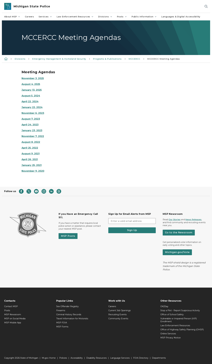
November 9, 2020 (33, 171)
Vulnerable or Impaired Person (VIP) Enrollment (178, 320)
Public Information (144, 16)
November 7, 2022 (33, 136)
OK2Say (164, 306)
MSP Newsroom (12, 314)
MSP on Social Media (14, 318)
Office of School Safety (172, 314)
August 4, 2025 (31, 84)
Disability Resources (96, 358)
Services (45, 16)
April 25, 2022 (30, 147)
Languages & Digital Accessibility (180, 16)
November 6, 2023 (33, 113)
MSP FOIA (61, 322)
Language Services (120, 358)
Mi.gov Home (49, 358)
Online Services (168, 333)
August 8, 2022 (31, 142)
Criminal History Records (68, 314)
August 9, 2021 (31, 153)
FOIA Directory (140, 358)
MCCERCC (134, 59)
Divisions (105, 16)
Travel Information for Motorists (72, 318)
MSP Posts (68, 236)
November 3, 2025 (33, 78)
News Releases (193, 219)
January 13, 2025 (32, 90)
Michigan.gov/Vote (177, 252)
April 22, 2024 (30, 101)
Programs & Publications (107, 59)
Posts (122, 16)
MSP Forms (62, 326)
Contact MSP (11, 306)
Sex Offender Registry (67, 306)
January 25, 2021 (32, 165)
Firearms (60, 310)
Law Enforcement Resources (75, 16)
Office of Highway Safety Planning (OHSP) (182, 329)
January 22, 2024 (32, 107)
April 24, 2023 (30, 124)
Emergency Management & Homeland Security (59, 59)
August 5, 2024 (31, 95)
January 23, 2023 (32, 130)
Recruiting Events (117, 314)
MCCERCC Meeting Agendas (163, 59)
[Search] (206, 6)
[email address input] (132, 221)
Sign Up (132, 230)
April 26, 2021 (30, 159)
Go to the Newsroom (178, 232)
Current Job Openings (119, 310)
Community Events (118, 318)
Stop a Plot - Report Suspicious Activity (180, 310)
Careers (29, 16)
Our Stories (174, 219)
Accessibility (77, 358)
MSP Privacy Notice (170, 337)
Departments (159, 358)
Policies (63, 358)
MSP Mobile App (12, 322)
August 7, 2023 (31, 119)
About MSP (12, 16)
